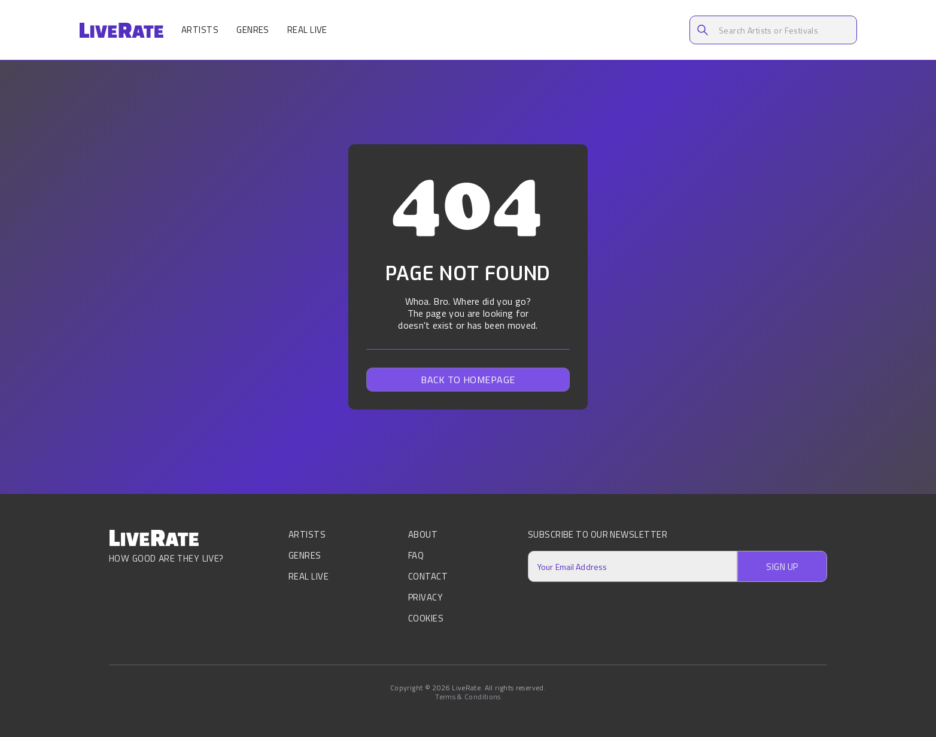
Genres (252, 30)
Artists (199, 30)
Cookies (425, 618)
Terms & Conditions (467, 696)
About (422, 535)
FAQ (416, 555)
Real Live (307, 30)
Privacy (425, 597)
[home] (121, 30)
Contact (428, 576)
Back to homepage (468, 379)
